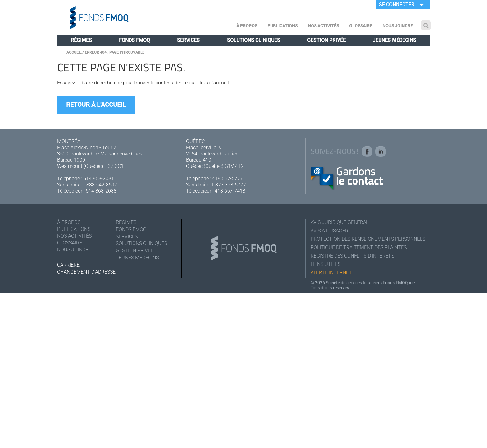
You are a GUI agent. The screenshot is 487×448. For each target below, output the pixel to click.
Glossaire (360, 25)
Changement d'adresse (86, 272)
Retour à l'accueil (96, 104)
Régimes (81, 40)
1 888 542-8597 (99, 185)
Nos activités (323, 25)
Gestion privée (326, 40)
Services (188, 40)
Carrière (68, 265)
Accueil (73, 52)
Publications (282, 25)
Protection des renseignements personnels (368, 239)
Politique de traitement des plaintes (359, 247)
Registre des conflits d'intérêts (352, 256)
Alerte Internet (331, 273)
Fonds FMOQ (134, 40)
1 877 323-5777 (228, 185)
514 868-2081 (98, 178)
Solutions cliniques (253, 40)
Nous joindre (397, 25)
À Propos (246, 25)
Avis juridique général (340, 222)
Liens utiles (325, 264)
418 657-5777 (227, 178)
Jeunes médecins (394, 40)
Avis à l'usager (329, 231)
